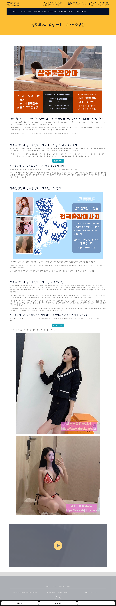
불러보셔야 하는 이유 (40, 11)
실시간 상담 (58, 603)
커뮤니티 (70, 11)
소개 (10, 11)
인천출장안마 (54, 330)
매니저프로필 (83, 11)
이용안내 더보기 (58, 161)
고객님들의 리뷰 (52, 11)
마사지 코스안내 (17, 11)
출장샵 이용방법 (28, 11)
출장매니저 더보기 (58, 325)
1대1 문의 (96, 603)
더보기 (76, 11)
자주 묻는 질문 (62, 11)
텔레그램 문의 (20, 603)
